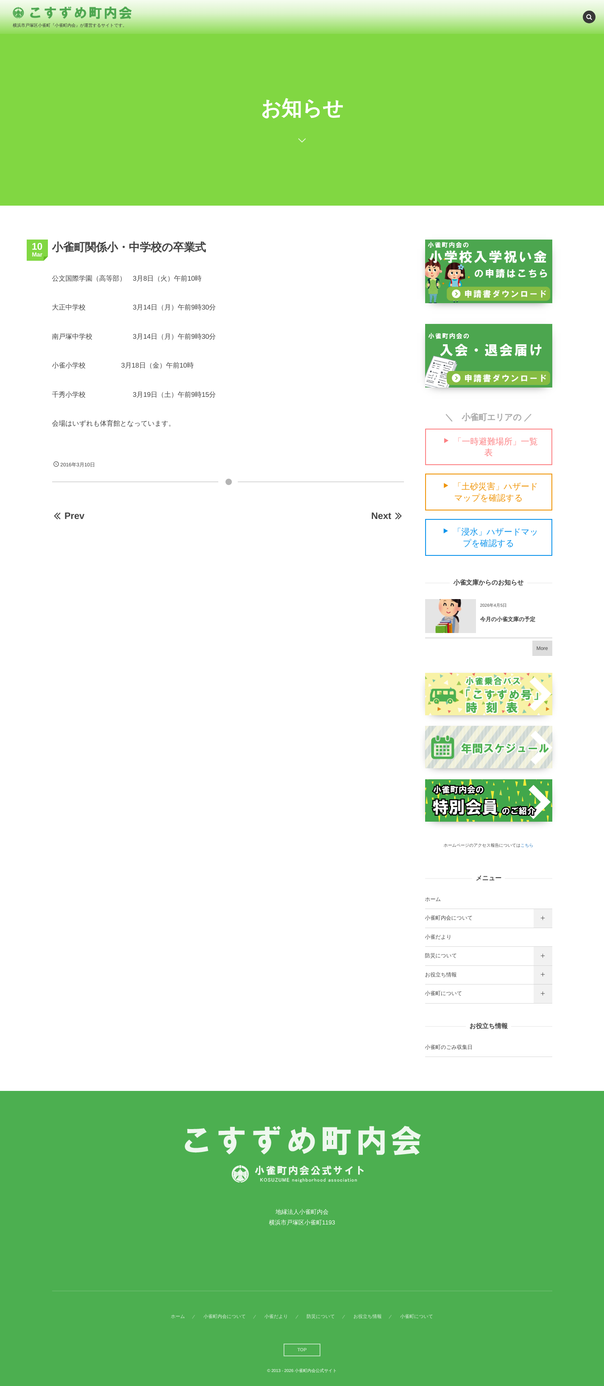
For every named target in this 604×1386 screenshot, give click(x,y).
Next (387, 515)
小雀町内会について (449, 918)
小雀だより (438, 937)
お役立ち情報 (441, 975)
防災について (441, 956)
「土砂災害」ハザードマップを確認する (495, 492)
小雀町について (443, 993)
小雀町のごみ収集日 (449, 1047)
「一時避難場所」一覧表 (496, 447)
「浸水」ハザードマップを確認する (495, 537)
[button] (589, 16)
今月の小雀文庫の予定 (508, 619)
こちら (526, 845)
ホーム (433, 899)
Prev (68, 515)
